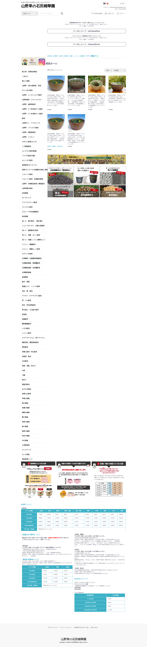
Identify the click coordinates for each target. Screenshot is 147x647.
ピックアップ (26, 450)
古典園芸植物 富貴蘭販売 (31, 263)
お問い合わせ (94, 627)
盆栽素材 (25, 277)
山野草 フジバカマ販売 (30, 128)
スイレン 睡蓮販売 (29, 244)
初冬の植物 (26, 436)
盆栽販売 (25, 319)
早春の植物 (26, 398)
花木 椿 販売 (27, 291)
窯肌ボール (94, 56)
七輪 (23, 375)
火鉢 (23, 370)
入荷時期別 (26, 445)
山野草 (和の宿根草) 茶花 (31, 86)
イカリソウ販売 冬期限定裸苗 (32, 179)
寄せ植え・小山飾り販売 (30, 310)
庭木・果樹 (26, 282)
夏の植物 (25, 417)
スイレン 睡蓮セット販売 (31, 249)
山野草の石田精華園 (38, 6)
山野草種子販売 (27, 188)
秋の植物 (25, 426)
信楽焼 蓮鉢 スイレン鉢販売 (74, 56)
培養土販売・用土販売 (29, 352)
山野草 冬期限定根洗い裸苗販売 (33, 184)
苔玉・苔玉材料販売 (29, 305)
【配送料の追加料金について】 (30, 559)
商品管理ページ (27, 459)
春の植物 (25, 403)
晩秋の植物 (26, 431)
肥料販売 (25, 347)
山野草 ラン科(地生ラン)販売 (32, 109)
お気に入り (109, 13)
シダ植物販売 (26, 146)
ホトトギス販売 (27, 160)
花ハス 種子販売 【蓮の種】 (32, 221)
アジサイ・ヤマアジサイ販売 (32, 296)
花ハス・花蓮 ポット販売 (31, 235)
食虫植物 (25, 216)
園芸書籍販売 (26, 324)
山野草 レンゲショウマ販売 (32, 95)
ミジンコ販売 (26, 333)
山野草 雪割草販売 (29, 132)
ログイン (120, 13)
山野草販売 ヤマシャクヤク (32, 100)
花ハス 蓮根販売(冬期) (30, 230)
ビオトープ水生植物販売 (30, 212)
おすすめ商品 (26, 389)
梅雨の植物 (26, 412)
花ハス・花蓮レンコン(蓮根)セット (34, 240)
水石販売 (25, 361)
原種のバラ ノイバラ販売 (31, 286)
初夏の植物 (26, 408)
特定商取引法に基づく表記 (81, 627)
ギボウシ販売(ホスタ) (29, 142)
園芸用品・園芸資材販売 (30, 342)
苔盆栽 (24, 314)
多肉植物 (25, 193)
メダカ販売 (26, 328)
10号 (88, 56)
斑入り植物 (26, 81)
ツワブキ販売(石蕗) (28, 156)
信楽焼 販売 (26, 356)
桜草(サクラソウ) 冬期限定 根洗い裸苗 (34, 170)
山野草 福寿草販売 (29, 104)
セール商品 (26, 454)
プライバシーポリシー (66, 627)
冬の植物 (25, 440)
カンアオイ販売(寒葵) (29, 151)
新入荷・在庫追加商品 (29, 72)
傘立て (24, 380)
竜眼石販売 (26, 384)
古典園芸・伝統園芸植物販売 (32, 258)
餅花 (23, 118)
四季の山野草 (26, 394)
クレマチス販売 (27, 207)
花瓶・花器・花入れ (29, 366)
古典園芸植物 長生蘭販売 (31, 268)
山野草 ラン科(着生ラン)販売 (32, 114)
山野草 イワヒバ (28, 137)
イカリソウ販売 (27, 174)
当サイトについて (53, 627)
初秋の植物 (26, 422)
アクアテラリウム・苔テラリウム (33, 338)
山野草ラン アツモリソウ (31, 123)
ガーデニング (27, 198)
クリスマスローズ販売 (29, 202)
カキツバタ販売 (27, 254)
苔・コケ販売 (26, 300)
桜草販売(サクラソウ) (29, 165)
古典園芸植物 (26, 272)
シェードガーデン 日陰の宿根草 (33, 226)
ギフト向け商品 (27, 90)
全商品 (49, 56)
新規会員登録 (96, 13)
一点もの (25, 76)
